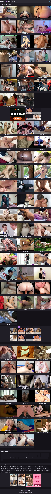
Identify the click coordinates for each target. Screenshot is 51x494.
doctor (5, 455)
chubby (17, 470)
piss (1, 472)
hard (4, 457)
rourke (45, 466)
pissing (9, 455)
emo (2, 470)
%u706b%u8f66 (3, 453)
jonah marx (31, 470)
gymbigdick (14, 466)
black (39, 455)
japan (24, 453)
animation (35, 455)
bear (47, 453)
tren (14, 470)
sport (2, 466)
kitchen (13, 457)
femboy (31, 455)
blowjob (8, 470)
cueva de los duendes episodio (14, 468)
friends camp (19, 466)
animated (37, 457)
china (27, 453)
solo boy (33, 457)
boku (46, 457)
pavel (5, 470)
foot (1, 457)
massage (44, 468)
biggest (6, 468)
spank (2, 455)
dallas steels (6, 472)
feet (27, 457)
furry (30, 453)
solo (39, 453)
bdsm (36, 453)
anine (27, 470)
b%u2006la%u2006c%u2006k (13, 453)
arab (29, 457)
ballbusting (36, 466)
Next (31, 326)
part (24, 470)
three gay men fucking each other (17, 455)
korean (42, 455)
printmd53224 (30, 466)
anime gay (23, 457)
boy (41, 457)
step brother (43, 453)
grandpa (38, 470)
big (19, 457)
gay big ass (9, 466)
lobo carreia (25, 466)
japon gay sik (9, 457)
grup (43, 457)
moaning (24, 468)
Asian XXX (5, 1)
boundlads (29, 468)
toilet (2, 459)
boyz (35, 470)
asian (17, 457)
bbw (5, 466)
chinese (20, 453)
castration (41, 466)
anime (33, 453)
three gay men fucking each (37, 468)
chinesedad (26, 455)
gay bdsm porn (46, 470)
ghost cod (46, 455)
